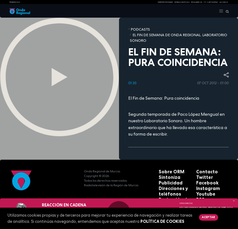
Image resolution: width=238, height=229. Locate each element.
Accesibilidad (169, 191)
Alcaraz (223, 2)
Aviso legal (168, 186)
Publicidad (167, 168)
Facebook (204, 168)
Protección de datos (175, 182)
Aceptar (207, 216)
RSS (199, 182)
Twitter (202, 163)
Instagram (204, 173)
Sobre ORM (168, 159)
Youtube (203, 177)
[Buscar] (226, 11)
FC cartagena (211, 2)
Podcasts (137, 28)
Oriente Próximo (165, 2)
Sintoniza (166, 163)
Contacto (203, 159)
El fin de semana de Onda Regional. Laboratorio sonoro (185, 28)
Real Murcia (196, 2)
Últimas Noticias (182, 2)
